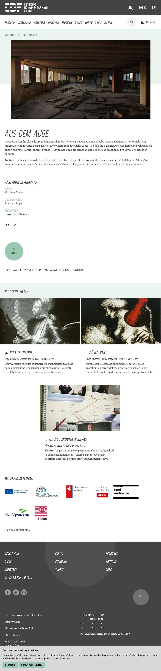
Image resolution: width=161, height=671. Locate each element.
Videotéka (39, 22)
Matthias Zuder (14, 192)
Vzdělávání (24, 22)
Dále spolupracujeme (17, 529)
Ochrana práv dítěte (18, 576)
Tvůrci (78, 22)
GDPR (109, 568)
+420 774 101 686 (15, 641)
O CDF (8, 560)
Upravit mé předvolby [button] (31, 665)
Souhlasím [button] (10, 665)
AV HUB (108, 22)
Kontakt (111, 560)
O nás (98, 22)
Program (10, 22)
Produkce (66, 22)
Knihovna (53, 22)
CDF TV (88, 22)
